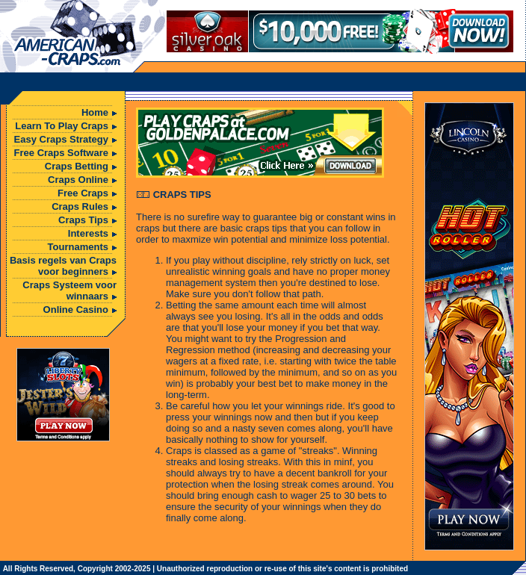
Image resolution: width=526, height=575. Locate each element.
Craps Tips (83, 220)
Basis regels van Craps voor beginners (63, 266)
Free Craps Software (61, 152)
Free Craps (83, 193)
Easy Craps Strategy (61, 139)
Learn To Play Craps (61, 125)
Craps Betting (76, 166)
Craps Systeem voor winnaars (69, 290)
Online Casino (75, 309)
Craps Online (78, 179)
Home (94, 112)
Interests (88, 233)
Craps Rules (80, 206)
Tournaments (78, 246)
